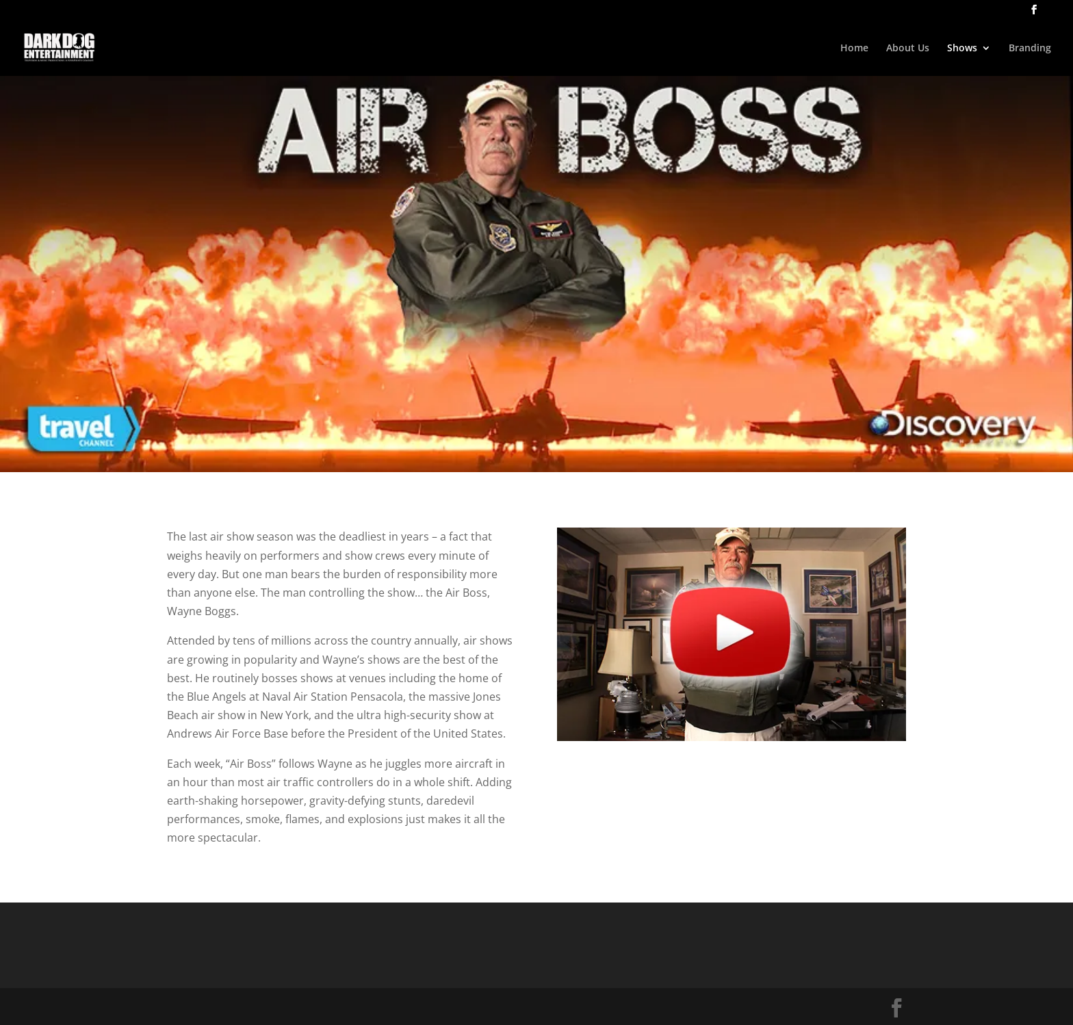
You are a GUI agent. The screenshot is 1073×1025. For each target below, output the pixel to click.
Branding (1030, 48)
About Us (907, 48)
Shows (962, 48)
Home (854, 48)
